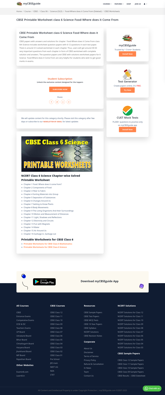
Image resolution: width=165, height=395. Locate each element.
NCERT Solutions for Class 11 (130, 316)
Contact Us (89, 375)
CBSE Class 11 (56, 316)
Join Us (138, 4)
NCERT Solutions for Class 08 (130, 328)
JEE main (54, 363)
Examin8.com (22, 372)
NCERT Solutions (91, 332)
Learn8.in (20, 375)
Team (86, 372)
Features (119, 4)
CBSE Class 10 (56, 320)
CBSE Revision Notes (93, 336)
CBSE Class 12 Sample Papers (131, 360)
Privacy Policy (90, 360)
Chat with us (152, 388)
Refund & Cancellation (94, 364)
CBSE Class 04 (56, 343)
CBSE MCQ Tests (91, 320)
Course (27, 11)
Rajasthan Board (23, 359)
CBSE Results (123, 375)
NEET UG (54, 367)
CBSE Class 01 (56, 355)
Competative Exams (25, 320)
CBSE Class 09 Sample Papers (131, 372)
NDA (52, 371)
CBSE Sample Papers (93, 312)
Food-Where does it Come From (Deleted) (83, 11)
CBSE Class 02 (56, 351)
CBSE (35, 11)
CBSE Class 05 (56, 339)
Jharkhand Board (23, 351)
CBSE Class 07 (56, 332)
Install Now (127, 54)
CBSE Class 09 (56, 324)
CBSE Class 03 (56, 347)
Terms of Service (91, 356)
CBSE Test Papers (91, 316)
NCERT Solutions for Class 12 (130, 312)
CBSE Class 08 (56, 328)
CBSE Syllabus (90, 328)
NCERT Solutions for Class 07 (130, 332)
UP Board (20, 332)
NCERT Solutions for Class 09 (130, 324)
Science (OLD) (56, 11)
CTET (52, 375)
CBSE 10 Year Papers (93, 324)
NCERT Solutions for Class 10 (130, 320)
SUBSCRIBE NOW (60, 89)
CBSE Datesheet (138, 375)
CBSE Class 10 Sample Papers (131, 368)
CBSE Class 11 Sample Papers (131, 364)
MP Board (20, 355)
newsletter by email (52, 121)
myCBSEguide (28, 4)
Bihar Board (21, 339)
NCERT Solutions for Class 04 (130, 343)
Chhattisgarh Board (25, 343)
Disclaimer (88, 352)
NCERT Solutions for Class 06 (130, 336)
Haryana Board (23, 347)
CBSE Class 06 (56, 336)
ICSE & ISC (21, 324)
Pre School (55, 359)
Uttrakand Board (23, 336)
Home (19, 11)
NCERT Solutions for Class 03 (130, 347)
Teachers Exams (23, 328)
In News (87, 368)
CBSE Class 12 (56, 312)
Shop (129, 4)
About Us (88, 348)
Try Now (127, 90)
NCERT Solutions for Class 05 (130, 339)
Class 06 (44, 11)
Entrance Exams (23, 316)
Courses (107, 4)
